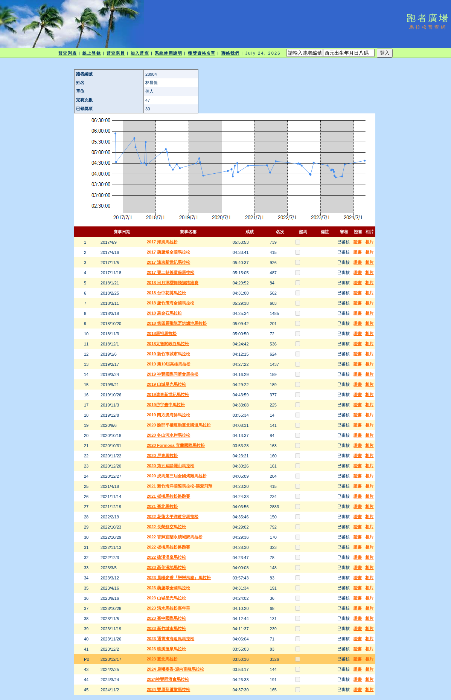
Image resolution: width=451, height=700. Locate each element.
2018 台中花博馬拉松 (166, 292)
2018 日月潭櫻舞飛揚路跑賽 (173, 282)
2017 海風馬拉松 (162, 242)
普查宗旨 (116, 53)
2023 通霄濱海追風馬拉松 (171, 638)
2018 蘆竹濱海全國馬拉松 (171, 303)
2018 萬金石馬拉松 (164, 313)
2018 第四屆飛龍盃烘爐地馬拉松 (177, 323)
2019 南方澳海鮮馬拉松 (168, 415)
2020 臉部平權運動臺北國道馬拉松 (179, 425)
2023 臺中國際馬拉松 (166, 618)
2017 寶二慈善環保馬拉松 (171, 272)
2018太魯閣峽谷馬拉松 (168, 343)
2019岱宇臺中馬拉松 (166, 404)
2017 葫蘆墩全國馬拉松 (168, 252)
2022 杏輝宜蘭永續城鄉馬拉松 (175, 537)
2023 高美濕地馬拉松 (166, 567)
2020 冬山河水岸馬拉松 (168, 435)
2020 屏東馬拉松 (162, 455)
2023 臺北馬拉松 (162, 659)
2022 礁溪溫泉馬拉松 (166, 557)
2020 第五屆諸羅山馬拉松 (171, 465)
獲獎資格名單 (201, 53)
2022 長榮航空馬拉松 (166, 526)
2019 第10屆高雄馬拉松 (169, 364)
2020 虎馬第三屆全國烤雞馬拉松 (177, 476)
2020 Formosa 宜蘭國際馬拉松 (176, 445)
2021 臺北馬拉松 (162, 506)
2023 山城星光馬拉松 (166, 598)
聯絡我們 (230, 53)
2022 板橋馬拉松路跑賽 (168, 547)
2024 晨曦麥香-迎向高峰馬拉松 (175, 669)
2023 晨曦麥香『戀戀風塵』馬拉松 (179, 577)
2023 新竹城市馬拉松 (166, 628)
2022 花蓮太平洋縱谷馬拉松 (173, 516)
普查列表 (67, 53)
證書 (357, 242)
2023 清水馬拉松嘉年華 (168, 608)
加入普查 (140, 53)
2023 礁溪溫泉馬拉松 (166, 649)
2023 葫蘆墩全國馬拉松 (168, 587)
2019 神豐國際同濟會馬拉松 (173, 374)
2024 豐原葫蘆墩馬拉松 (168, 689)
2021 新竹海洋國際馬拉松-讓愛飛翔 (179, 486)
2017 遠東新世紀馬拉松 (168, 262)
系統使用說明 (168, 53)
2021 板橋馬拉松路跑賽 (168, 496)
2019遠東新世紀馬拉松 (168, 394)
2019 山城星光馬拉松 (166, 384)
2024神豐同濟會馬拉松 (168, 679)
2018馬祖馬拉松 (162, 333)
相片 (369, 242)
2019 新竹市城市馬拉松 (168, 354)
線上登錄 (91, 53)
